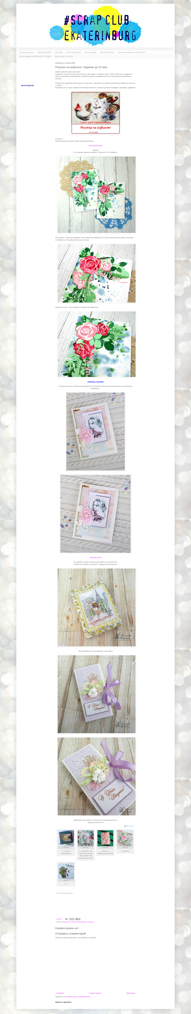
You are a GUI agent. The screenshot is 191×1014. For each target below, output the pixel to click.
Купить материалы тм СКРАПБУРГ (132, 52)
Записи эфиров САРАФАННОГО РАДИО (35, 56)
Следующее (60, 993)
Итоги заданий (90, 52)
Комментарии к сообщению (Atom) (78, 997)
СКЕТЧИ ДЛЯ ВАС (73, 52)
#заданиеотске (66, 922)
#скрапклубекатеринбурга (79, 922)
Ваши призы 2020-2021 (64, 56)
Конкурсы (91, 922)
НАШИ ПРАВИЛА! (44, 52)
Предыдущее (130, 993)
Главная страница (26, 52)
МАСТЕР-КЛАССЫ (107, 52)
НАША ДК (59, 52)
